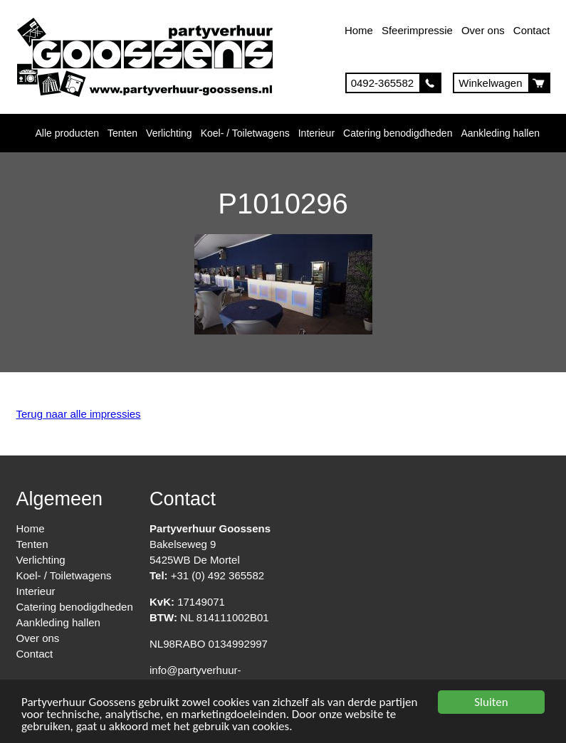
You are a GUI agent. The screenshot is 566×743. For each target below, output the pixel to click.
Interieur (316, 133)
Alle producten (68, 133)
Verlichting (169, 133)
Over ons (483, 30)
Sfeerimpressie (417, 30)
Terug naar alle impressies (78, 414)
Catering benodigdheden (397, 133)
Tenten (122, 133)
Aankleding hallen (500, 133)
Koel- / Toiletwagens (245, 133)
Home (359, 30)
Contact (531, 30)
